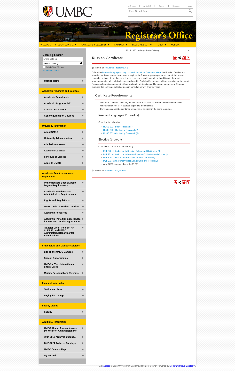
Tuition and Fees (64, 289)
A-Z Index (132, 6)
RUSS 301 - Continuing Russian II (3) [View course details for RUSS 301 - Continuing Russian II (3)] (121, 133)
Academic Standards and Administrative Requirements (64, 192)
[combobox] (157, 50)
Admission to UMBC (64, 144)
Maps (190, 6)
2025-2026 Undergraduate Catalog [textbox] (142, 50)
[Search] (190, 11)
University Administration (64, 138)
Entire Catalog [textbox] (50, 59)
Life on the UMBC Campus (64, 251)
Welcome (45, 45)
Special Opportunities (64, 258)
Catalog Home (64, 80)
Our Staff (176, 45)
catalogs (106, 366)
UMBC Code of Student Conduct (64, 206)
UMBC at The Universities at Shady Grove (64, 265)
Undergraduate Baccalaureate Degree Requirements (64, 184)
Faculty (64, 311)
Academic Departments (64, 97)
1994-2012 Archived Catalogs (64, 336)
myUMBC (147, 6)
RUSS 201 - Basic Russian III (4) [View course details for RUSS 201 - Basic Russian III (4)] (118, 127)
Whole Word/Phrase (55, 67)
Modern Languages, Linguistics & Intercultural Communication (131, 72)
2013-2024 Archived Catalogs (64, 343)
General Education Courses (64, 115)
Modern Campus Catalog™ (182, 366)
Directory (176, 6)
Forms (161, 45)
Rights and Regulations (64, 200)
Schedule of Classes (64, 156)
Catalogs (120, 45)
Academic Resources (64, 212)
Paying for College (64, 295)
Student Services (66, 45)
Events (161, 6)
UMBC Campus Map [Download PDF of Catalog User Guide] (64, 349)
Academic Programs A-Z (64, 103)
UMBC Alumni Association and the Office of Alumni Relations (64, 329)
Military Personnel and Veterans (64, 273)
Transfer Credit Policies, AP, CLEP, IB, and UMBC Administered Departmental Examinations (64, 231)
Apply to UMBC (64, 163)
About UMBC (64, 132)
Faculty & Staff (142, 45)
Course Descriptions (64, 109)
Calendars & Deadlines (95, 45)
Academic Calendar (64, 150)
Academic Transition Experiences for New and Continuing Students (64, 220)
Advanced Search (50, 70)
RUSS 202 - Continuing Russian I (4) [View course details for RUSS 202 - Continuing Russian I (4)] (120, 130)
